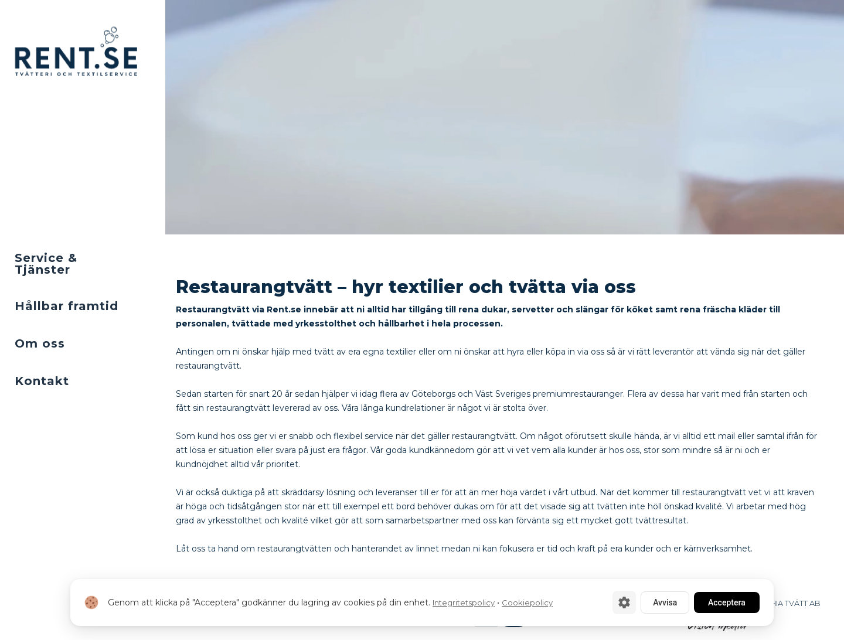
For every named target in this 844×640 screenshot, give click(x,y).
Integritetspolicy (464, 602)
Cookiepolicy (527, 602)
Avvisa (665, 602)
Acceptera (727, 602)
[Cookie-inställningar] (624, 602)
